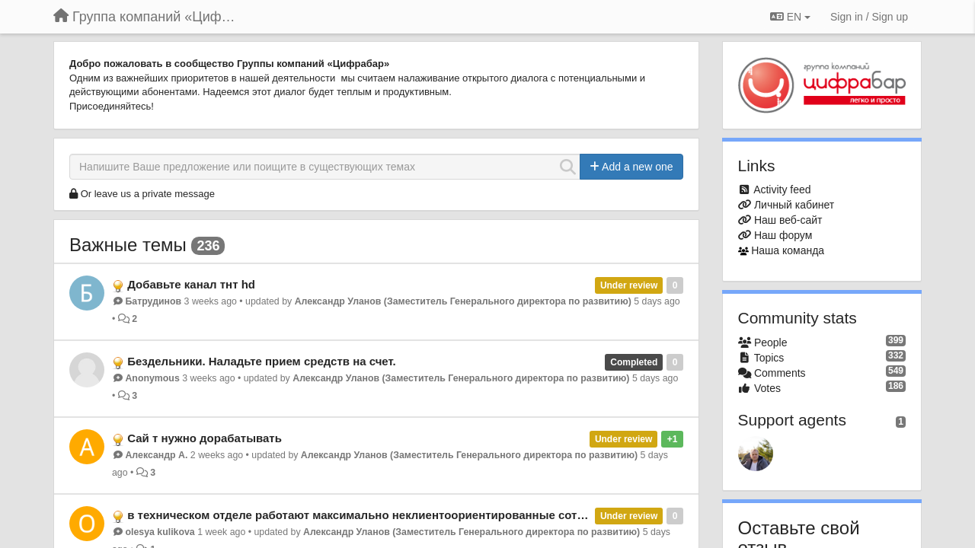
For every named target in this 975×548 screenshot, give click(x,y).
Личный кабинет (794, 205)
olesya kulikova (159, 532)
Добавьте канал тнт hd (191, 284)
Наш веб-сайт (788, 220)
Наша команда (787, 250)
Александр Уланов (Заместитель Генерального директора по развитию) (463, 301)
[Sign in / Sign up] (869, 17)
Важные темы (128, 244)
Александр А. (156, 455)
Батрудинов (153, 301)
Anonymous (152, 378)
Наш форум (783, 235)
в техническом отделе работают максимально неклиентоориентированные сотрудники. (377, 514)
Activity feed (781, 189)
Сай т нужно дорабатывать (204, 438)
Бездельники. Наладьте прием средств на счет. (261, 361)
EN (790, 17)
